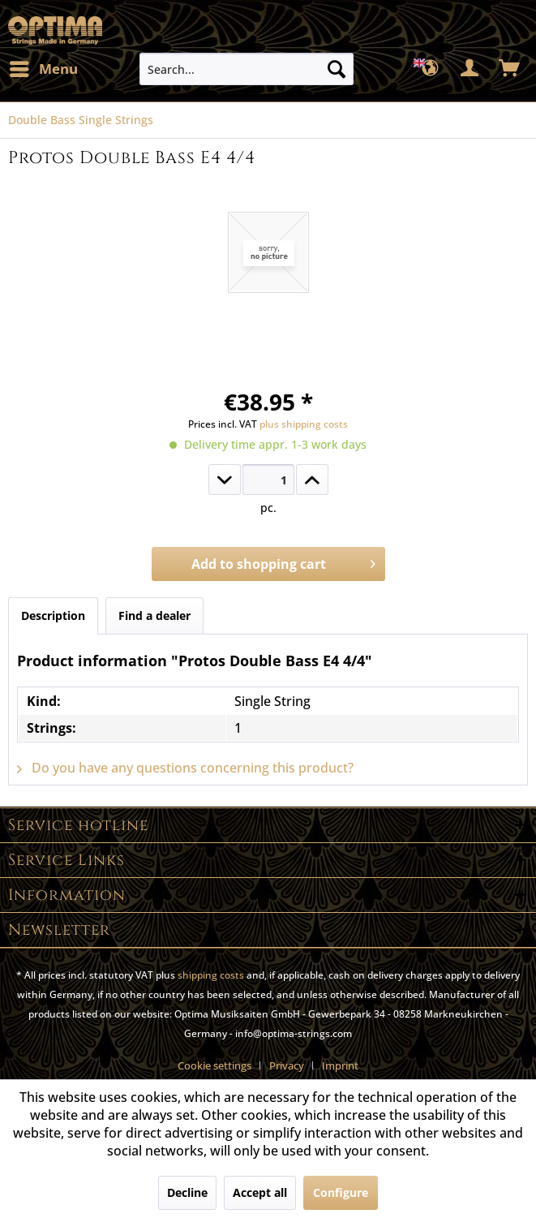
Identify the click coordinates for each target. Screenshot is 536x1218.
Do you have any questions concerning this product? (185, 768)
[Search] (336, 69)
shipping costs (211, 975)
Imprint (340, 1065)
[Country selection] (430, 69)
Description (53, 615)
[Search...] (246, 69)
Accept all (260, 1192)
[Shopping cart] (510, 69)
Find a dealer (154, 615)
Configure (340, 1192)
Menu (44, 67)
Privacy (286, 1065)
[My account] (470, 69)
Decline (187, 1192)
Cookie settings (214, 1065)
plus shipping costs (303, 424)
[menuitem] (43, 69)
